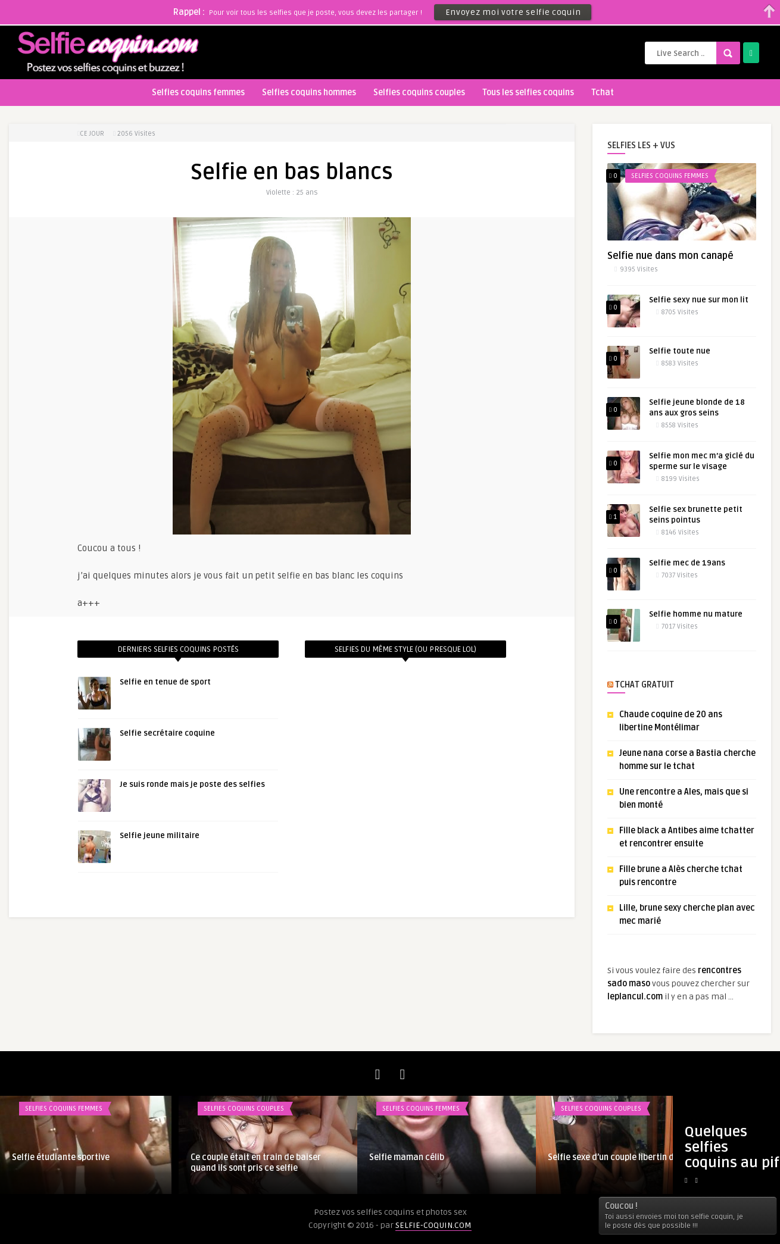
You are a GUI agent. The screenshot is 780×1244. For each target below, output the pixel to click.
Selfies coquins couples (419, 92)
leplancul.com (635, 997)
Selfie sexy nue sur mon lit (698, 300)
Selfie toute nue (679, 351)
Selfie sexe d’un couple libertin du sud (621, 1157)
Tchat (602, 92)
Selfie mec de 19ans (687, 563)
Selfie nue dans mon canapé (670, 256)
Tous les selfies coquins (528, 92)
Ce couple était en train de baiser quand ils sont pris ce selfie (256, 1162)
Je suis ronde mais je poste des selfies (192, 784)
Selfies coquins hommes (309, 92)
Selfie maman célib (406, 1157)
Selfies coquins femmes (198, 92)
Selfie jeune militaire (159, 835)
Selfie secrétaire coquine (167, 733)
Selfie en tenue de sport (165, 682)
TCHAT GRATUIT (644, 685)
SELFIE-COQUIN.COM (433, 1225)
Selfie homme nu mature (695, 614)
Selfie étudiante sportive (61, 1157)
